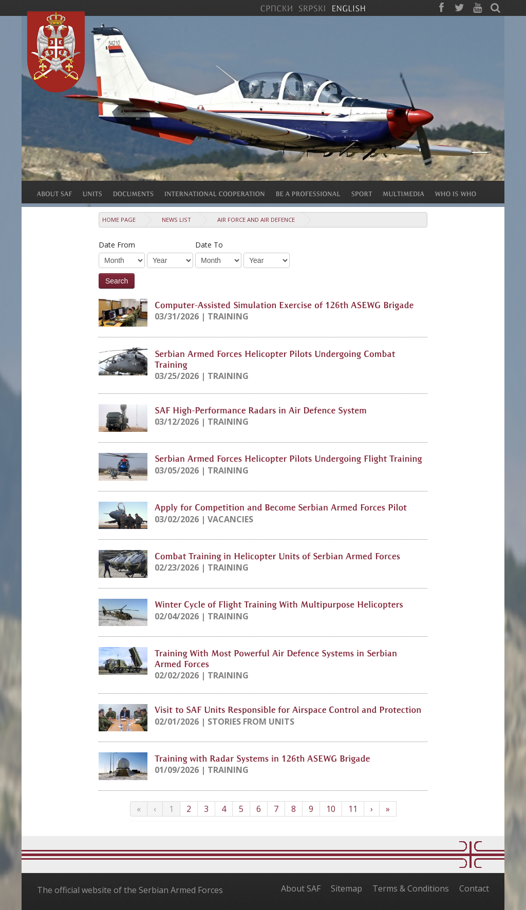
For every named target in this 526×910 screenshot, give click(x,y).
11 (353, 808)
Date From (117, 245)
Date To (209, 245)
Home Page (119, 219)
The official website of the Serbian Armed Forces (130, 890)
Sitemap (346, 888)
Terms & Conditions (410, 888)
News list (176, 219)
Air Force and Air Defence (256, 219)
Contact (474, 888)
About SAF (301, 888)
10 (330, 808)
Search (116, 281)
